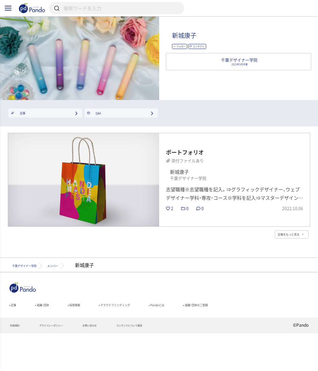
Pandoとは (209, 339)
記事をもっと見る (279, 262)
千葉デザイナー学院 (35, 296)
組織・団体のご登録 (262, 339)
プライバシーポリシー (66, 363)
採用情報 (93, 339)
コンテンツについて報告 (173, 363)
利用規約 (18, 363)
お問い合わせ (118, 363)
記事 (15, 339)
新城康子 (218, 46)
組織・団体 (52, 339)
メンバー (85, 296)
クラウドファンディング (150, 339)
